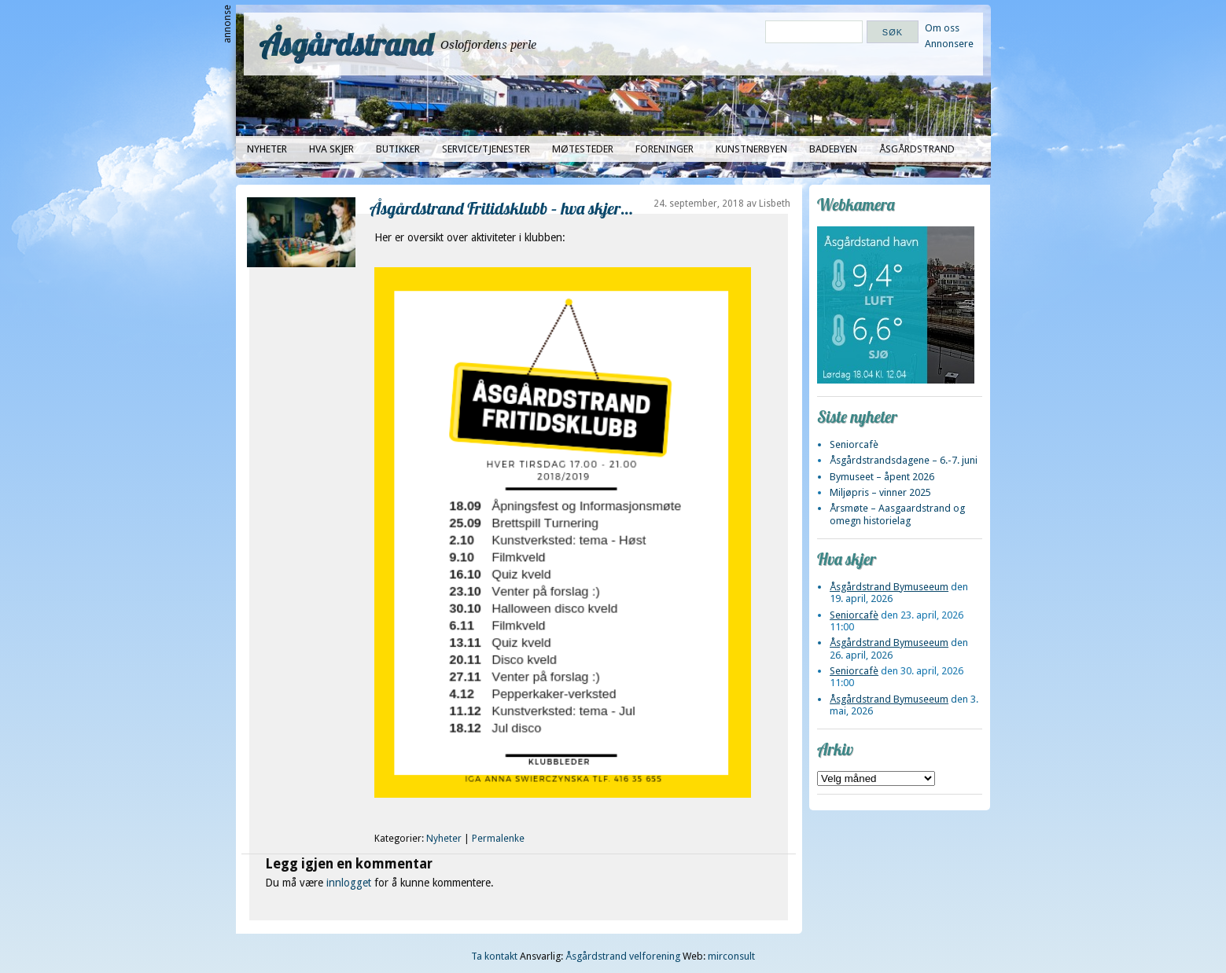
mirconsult (731, 956)
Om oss (942, 28)
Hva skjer (331, 149)
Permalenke (498, 838)
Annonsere (949, 44)
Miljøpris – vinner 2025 (880, 492)
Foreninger (664, 149)
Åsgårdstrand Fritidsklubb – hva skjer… (501, 207)
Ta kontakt (494, 956)
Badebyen (833, 149)
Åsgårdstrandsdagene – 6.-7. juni (903, 460)
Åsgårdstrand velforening (622, 956)
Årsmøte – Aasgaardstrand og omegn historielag (897, 514)
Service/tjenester (486, 149)
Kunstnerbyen (751, 149)
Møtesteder (582, 149)
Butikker (398, 149)
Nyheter (267, 149)
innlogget (348, 882)
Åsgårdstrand (346, 44)
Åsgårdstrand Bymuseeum (889, 587)
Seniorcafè (854, 444)
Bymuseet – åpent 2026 (882, 477)
